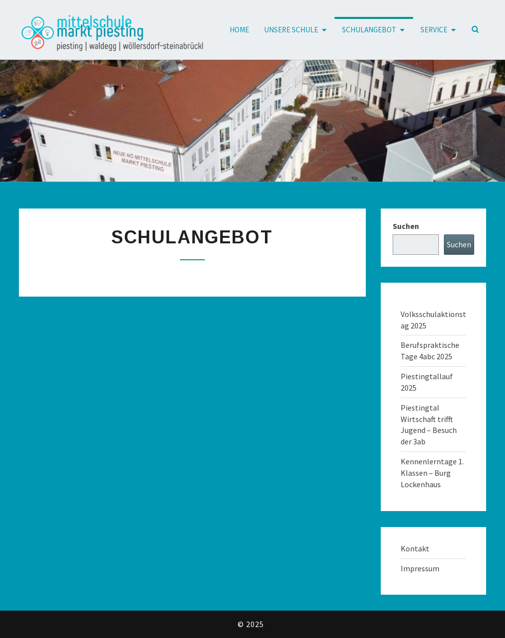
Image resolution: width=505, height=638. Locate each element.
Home (239, 29)
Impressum (420, 568)
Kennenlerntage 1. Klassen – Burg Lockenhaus (432, 472)
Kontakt (415, 548)
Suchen (406, 226)
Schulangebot (369, 29)
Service (434, 29)
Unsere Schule (291, 29)
